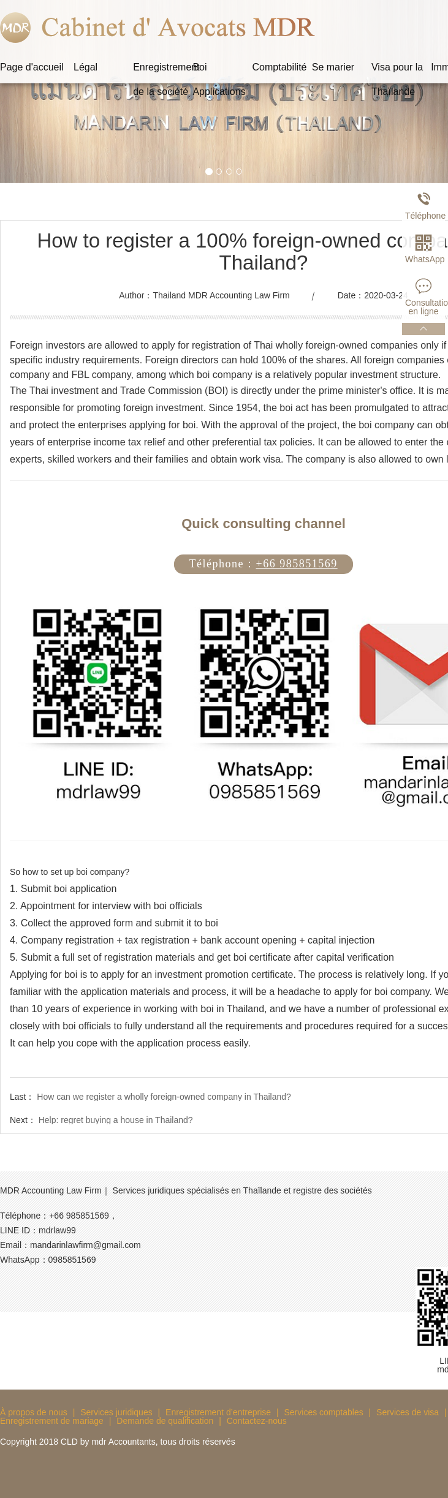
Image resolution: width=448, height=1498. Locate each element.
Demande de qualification (164, 1421)
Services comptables (323, 1412)
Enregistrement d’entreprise (218, 1412)
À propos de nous (33, 1412)
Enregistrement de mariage (52, 1421)
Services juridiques (116, 1412)
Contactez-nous (257, 1421)
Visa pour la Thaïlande (397, 71)
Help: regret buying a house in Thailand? (116, 1120)
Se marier (333, 67)
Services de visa (407, 1412)
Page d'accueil (32, 67)
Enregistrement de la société (162, 71)
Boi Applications (218, 71)
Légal (85, 67)
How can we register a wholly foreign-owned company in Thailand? (164, 1097)
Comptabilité (279, 67)
